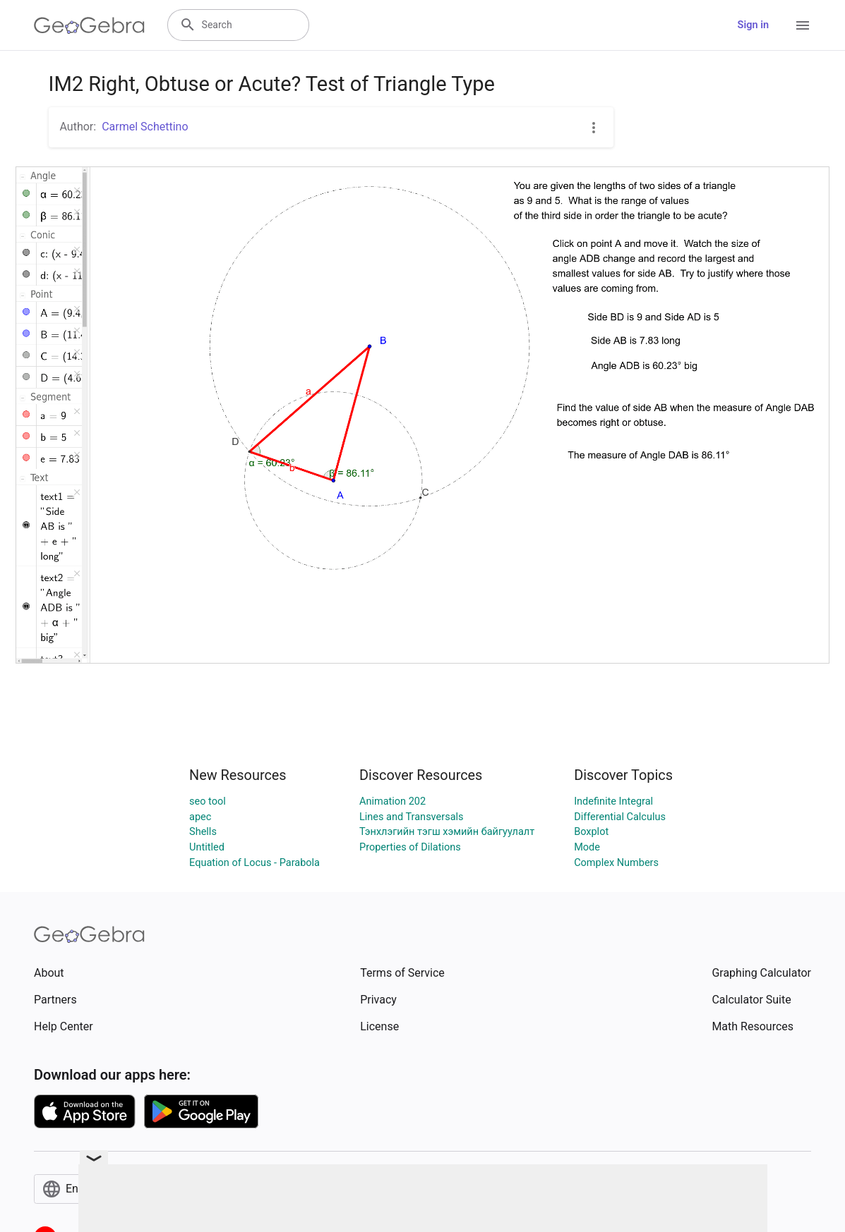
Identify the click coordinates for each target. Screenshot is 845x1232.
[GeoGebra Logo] (89, 25)
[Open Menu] (802, 25)
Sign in (753, 25)
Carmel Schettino (145, 126)
